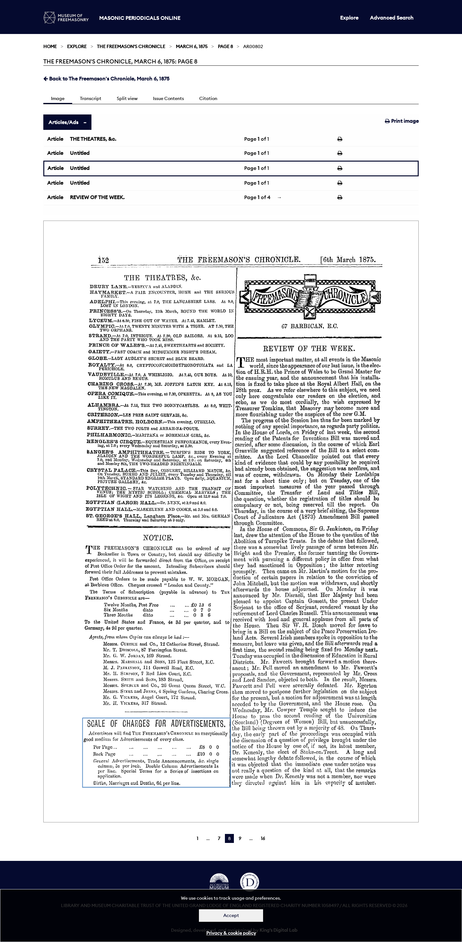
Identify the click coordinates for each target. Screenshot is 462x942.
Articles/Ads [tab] (63, 122)
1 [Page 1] (197, 838)
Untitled (80, 153)
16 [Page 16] (263, 838)
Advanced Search (392, 17)
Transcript (90, 98)
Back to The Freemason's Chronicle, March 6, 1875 (106, 78)
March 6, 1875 (192, 46)
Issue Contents (168, 98)
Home (50, 46)
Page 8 (225, 46)
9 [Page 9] (240, 838)
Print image (402, 121)
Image (57, 98)
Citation (208, 98)
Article (55, 139)
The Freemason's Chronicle (131, 46)
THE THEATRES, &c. (93, 139)
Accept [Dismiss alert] (231, 915)
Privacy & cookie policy (231, 933)
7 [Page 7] (219, 838)
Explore (349, 17)
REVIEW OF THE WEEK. (97, 197)
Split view (127, 98)
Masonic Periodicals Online (139, 18)
